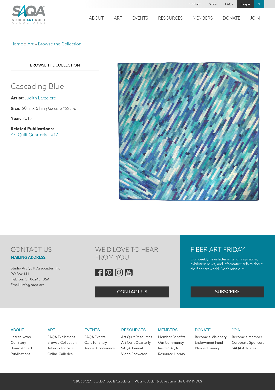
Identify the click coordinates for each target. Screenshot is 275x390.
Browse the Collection (59, 43)
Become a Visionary (211, 337)
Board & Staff (21, 348)
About (96, 18)
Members (203, 18)
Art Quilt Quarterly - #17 (34, 134)
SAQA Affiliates (244, 348)
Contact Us (132, 291)
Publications (20, 354)
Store (213, 4)
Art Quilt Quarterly (136, 342)
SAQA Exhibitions (61, 337)
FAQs (229, 4)
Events (140, 18)
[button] (188, 203)
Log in (245, 4)
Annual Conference (99, 348)
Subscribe (227, 291)
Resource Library (171, 354)
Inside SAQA (168, 348)
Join (255, 18)
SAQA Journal (132, 348)
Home (17, 43)
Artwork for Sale (60, 348)
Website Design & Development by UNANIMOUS (168, 381)
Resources (170, 18)
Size (15, 108)
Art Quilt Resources (136, 337)
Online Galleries (60, 354)
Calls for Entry (95, 342)
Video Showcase (134, 354)
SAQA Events (94, 337)
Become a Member (247, 337)
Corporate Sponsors (248, 342)
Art (118, 18)
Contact (194, 4)
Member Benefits (171, 337)
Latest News (21, 337)
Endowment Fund (209, 342)
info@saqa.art (32, 285)
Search (259, 4)
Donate (231, 18)
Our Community (171, 342)
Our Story (18, 342)
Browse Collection (61, 342)
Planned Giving (207, 348)
